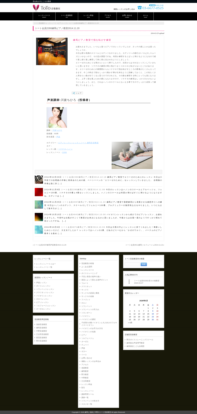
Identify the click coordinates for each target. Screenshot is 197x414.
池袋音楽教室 (41, 324)
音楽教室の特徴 (87, 263)
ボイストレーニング (89, 273)
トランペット (86, 306)
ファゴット (85, 300)
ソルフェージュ (87, 338)
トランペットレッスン (45, 289)
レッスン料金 (86, 384)
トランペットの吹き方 (90, 401)
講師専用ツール (87, 394)
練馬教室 (85, 371)
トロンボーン (86, 313)
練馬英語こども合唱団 (135, 346)
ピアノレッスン (65, 143)
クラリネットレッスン (45, 292)
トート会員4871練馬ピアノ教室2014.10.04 (83, 227)
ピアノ (84, 335)
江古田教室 (85, 381)
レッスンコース (87, 270)
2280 (64, 152)
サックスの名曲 (87, 296)
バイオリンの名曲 (88, 332)
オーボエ (85, 342)
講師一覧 (85, 397)
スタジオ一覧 (86, 404)
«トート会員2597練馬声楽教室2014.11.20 (49, 245)
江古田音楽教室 (42, 334)
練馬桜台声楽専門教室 (135, 343)
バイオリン (85, 316)
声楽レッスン (41, 283)
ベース (84, 355)
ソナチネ (62, 149)
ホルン (84, 303)
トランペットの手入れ (90, 309)
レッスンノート (79, 143)
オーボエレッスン (43, 309)
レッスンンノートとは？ (46, 264)
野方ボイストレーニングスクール (140, 340)
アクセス (85, 365)
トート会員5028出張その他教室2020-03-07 (146, 282)
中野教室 (85, 378)
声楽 (58, 137)
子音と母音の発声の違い (91, 277)
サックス (85, 290)
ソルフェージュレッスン (46, 306)
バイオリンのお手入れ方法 (92, 328)
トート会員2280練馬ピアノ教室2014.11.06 (83, 189)
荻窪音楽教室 (41, 338)
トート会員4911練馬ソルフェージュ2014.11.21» (144, 245)
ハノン (70, 149)
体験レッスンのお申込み (91, 361)
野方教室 (85, 374)
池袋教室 (85, 368)
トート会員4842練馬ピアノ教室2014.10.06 (84, 214)
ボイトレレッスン (43, 286)
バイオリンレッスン (44, 296)
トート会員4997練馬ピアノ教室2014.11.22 (84, 202)
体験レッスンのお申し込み (124, 9)
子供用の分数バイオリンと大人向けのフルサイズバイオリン (99, 324)
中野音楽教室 (41, 331)
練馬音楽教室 (93, 143)
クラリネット (86, 286)
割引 (83, 388)
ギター (84, 351)
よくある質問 (86, 267)
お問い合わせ (86, 358)
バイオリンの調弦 (88, 319)
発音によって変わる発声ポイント (94, 280)
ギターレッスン (42, 299)
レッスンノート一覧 (44, 267)
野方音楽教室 (41, 341)
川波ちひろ (68, 99)
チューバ (85, 345)
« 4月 (130, 323)
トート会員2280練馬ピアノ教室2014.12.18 (84, 177)
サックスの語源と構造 (90, 293)
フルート (85, 283)
